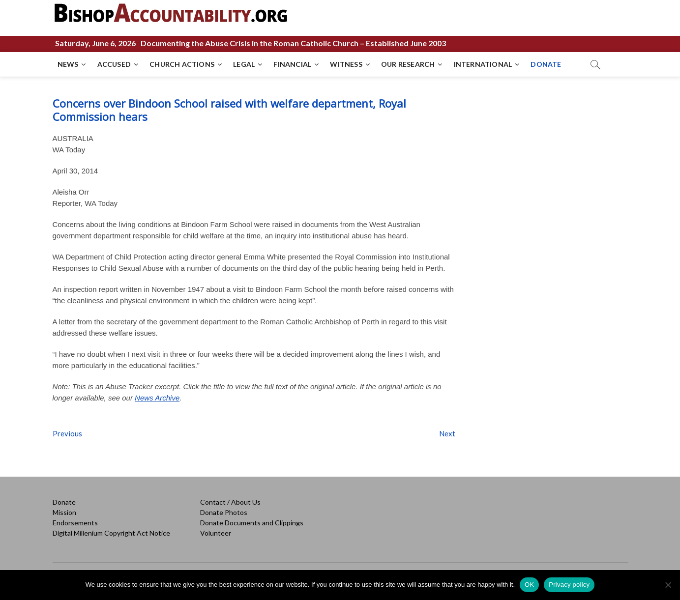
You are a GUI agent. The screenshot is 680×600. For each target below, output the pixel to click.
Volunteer (215, 533)
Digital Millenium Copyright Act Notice (111, 533)
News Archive (157, 398)
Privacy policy (569, 584)
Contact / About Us (230, 502)
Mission (64, 512)
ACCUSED (114, 64)
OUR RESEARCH (408, 64)
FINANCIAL (292, 64)
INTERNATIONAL (483, 64)
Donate (64, 502)
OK (529, 584)
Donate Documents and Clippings (251, 522)
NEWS (68, 64)
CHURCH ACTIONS (181, 64)
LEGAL (244, 64)
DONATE (546, 64)
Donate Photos (223, 512)
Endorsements (75, 522)
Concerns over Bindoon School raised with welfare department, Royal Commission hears (229, 110)
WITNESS (346, 64)
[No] (668, 585)
